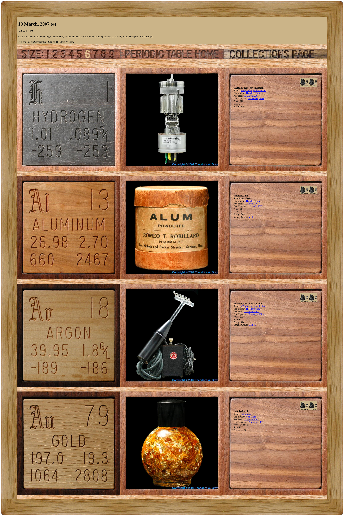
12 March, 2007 (255, 422)
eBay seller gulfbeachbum (253, 90)
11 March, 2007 (255, 206)
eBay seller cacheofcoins (253, 306)
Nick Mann (246, 414)
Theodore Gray (253, 93)
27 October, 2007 (256, 98)
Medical (252, 217)
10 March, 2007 (251, 96)
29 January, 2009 (256, 314)
